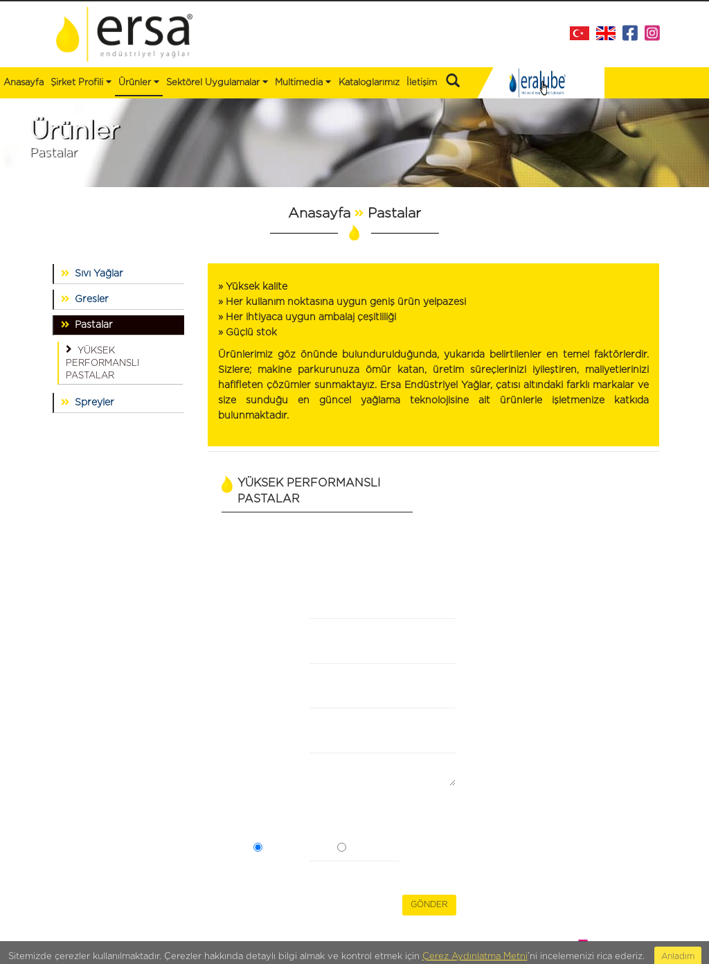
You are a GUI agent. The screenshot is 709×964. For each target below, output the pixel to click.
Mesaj (267, 764)
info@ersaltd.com (618, 701)
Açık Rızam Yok (383, 849)
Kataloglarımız (369, 82)
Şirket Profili (81, 82)
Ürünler (58, 652)
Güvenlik (275, 872)
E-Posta (267, 726)
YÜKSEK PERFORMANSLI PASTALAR (103, 361)
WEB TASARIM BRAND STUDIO (594, 940)
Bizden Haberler (189, 638)
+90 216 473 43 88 (616, 670)
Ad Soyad (269, 681)
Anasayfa (23, 82)
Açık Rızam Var (299, 849)
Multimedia (303, 82)
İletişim (421, 82)
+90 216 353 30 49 (614, 686)
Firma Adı (267, 636)
